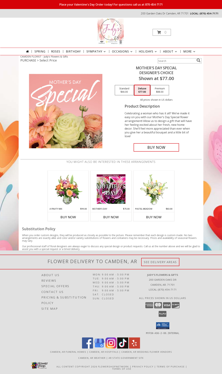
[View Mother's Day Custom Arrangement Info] (111, 189)
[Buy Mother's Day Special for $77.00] (156, 147)
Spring (40, 51)
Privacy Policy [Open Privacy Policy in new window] (142, 366)
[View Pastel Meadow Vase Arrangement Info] (153, 188)
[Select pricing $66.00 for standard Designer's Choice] (124, 90)
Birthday (73, 51)
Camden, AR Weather (91, 357)
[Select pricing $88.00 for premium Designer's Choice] (160, 90)
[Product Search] (176, 60)
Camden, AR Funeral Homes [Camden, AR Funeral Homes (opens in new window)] (68, 351)
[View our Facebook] (87, 347)
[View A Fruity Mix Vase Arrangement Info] (68, 188)
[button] (162, 32)
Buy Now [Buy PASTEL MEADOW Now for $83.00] (154, 217)
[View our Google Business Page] (99, 347)
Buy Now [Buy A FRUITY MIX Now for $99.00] (68, 217)
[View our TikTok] (122, 347)
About (170, 51)
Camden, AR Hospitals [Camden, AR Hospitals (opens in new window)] (103, 351)
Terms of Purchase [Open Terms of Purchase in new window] (171, 366)
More (189, 51)
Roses (55, 51)
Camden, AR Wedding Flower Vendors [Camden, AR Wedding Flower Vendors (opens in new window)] (146, 351)
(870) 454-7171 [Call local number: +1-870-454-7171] (209, 13)
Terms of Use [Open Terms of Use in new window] (121, 368)
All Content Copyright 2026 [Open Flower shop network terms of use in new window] (76, 366)
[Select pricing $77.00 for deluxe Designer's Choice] (142, 90)
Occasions (122, 51)
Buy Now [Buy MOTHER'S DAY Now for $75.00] (111, 217)
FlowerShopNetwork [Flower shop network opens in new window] (113, 366)
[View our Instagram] (111, 347)
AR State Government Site (126, 357)
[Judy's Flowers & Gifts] (111, 31)
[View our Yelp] (134, 347)
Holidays (148, 51)
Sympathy (96, 51)
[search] (198, 60)
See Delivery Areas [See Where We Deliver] (160, 262)
